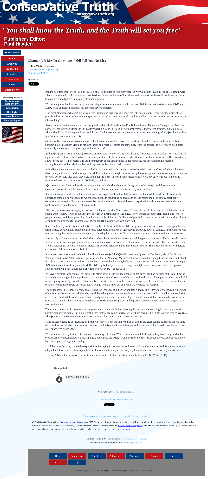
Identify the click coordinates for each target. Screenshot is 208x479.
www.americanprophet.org (43, 69)
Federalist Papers (12, 120)
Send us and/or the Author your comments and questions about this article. (116, 416)
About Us (12, 74)
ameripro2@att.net (38, 73)
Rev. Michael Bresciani (42, 66)
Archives (12, 63)
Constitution (12, 107)
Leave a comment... (77, 376)
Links (12, 84)
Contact (154, 456)
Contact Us (12, 79)
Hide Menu (12, 52)
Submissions (12, 89)
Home (12, 58)
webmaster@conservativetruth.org (144, 470)
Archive (58, 462)
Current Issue (77, 456)
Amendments (12, 116)
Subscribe (12, 69)
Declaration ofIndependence (12, 102)
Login (77, 462)
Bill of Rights (12, 112)
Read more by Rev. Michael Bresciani (116, 399)
